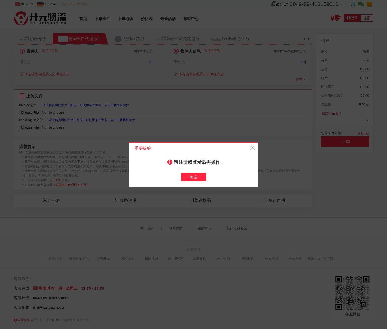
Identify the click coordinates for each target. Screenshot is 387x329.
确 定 (194, 177)
